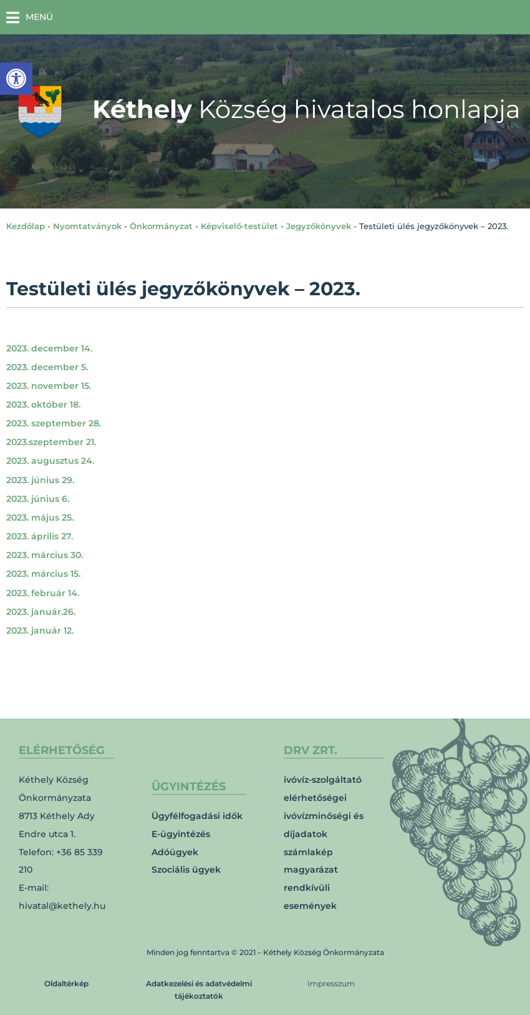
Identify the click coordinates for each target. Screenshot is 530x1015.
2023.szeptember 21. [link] (51, 442)
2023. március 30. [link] (44, 555)
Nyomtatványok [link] (87, 226)
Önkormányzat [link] (161, 226)
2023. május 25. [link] (40, 517)
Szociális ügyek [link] (186, 869)
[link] (16, 78)
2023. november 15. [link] (48, 385)
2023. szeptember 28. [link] (53, 423)
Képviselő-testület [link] (239, 226)
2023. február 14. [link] (42, 593)
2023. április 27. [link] (39, 536)
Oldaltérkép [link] (66, 983)
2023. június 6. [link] (37, 498)
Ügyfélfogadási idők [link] (197, 815)
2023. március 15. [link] (43, 573)
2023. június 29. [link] (40, 480)
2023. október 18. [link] (43, 404)
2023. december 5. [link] (47, 367)
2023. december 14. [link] (49, 348)
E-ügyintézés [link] (181, 834)
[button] (29, 17)
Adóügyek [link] (175, 852)
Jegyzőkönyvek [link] (318, 226)
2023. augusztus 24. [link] (50, 460)
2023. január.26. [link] (40, 611)
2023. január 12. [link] (40, 630)
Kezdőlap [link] (25, 226)
